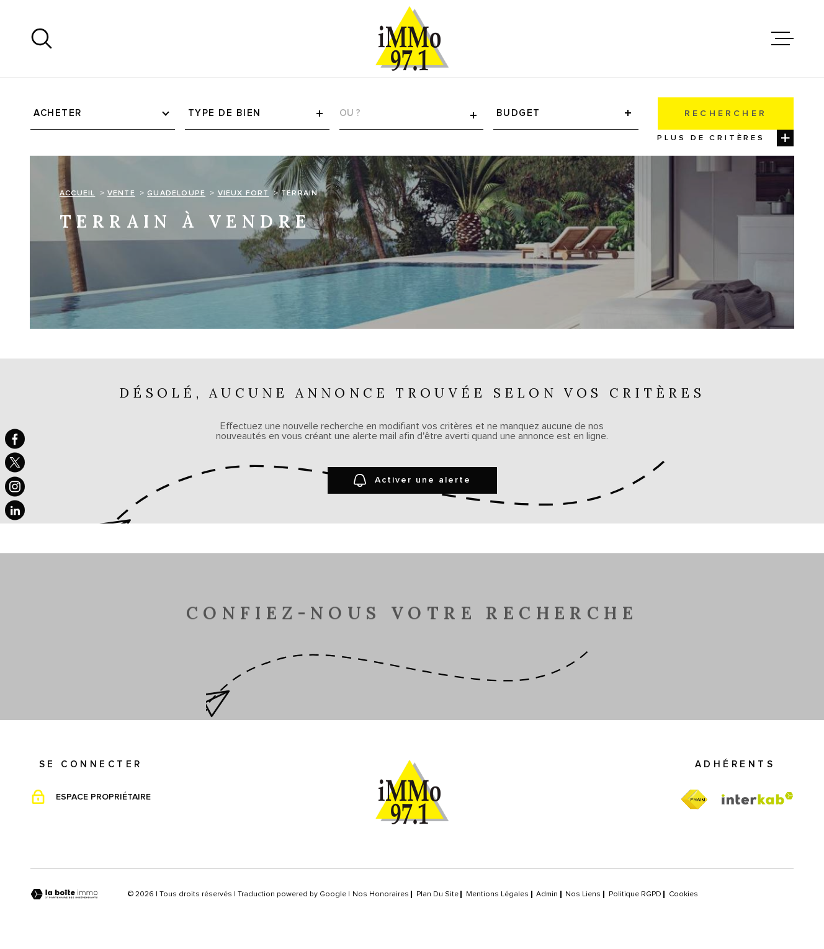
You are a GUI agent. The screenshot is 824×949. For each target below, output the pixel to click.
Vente (121, 193)
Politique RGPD (635, 894)
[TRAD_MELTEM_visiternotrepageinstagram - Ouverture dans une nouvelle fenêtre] (15, 486)
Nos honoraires (380, 894)
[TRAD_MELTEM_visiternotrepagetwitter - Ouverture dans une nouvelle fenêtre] (15, 463)
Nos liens (583, 894)
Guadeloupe (176, 193)
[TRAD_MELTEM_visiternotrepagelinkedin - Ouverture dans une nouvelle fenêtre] (15, 510)
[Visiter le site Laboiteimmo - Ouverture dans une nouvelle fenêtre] (64, 894)
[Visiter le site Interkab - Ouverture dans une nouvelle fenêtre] (758, 798)
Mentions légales (497, 894)
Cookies (683, 894)
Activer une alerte (412, 480)
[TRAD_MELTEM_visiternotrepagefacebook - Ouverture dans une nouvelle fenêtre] (15, 438)
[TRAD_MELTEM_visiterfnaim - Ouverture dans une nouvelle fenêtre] (694, 800)
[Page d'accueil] (412, 38)
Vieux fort (243, 193)
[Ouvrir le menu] (782, 38)
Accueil (77, 193)
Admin (547, 894)
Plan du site (437, 894)
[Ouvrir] (41, 38)
